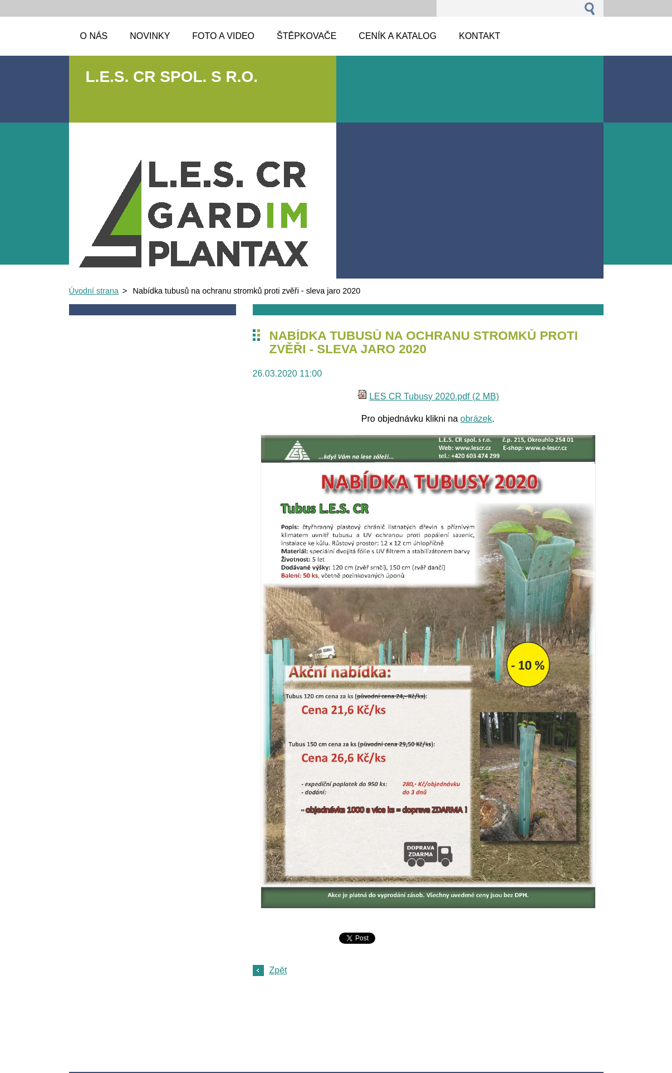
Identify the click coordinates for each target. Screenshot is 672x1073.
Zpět (278, 970)
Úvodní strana (94, 290)
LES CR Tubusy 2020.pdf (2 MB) (434, 396)
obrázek (476, 418)
